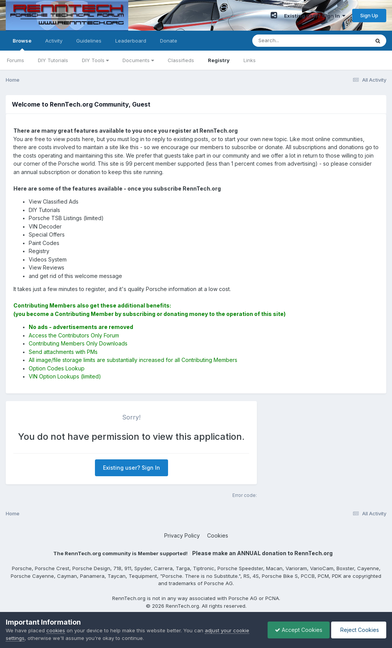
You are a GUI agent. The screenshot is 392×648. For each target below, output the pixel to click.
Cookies (217, 535)
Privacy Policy (182, 535)
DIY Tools (95, 60)
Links (249, 60)
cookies (55, 630)
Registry (219, 60)
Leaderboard (130, 41)
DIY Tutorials (53, 60)
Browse (22, 44)
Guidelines (88, 41)
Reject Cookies (358, 630)
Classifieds (181, 60)
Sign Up (369, 15)
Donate (168, 41)
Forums (15, 60)
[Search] (290, 41)
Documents (138, 60)
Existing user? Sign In (314, 16)
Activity (53, 41)
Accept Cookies (296, 630)
